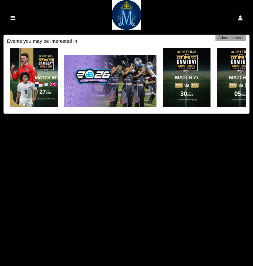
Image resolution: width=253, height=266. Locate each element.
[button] (240, 18)
